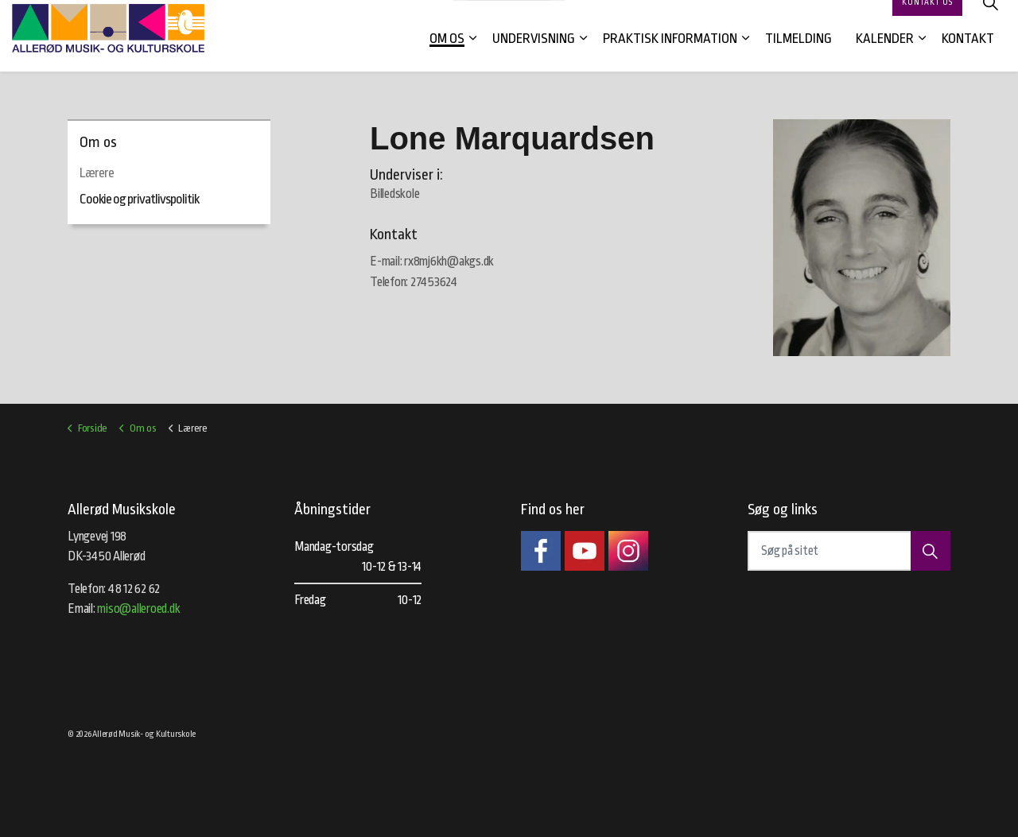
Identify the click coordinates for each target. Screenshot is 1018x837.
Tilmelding (798, 53)
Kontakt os (927, 17)
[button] (930, 551)
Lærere (97, 172)
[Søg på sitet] (849, 551)
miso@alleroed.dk (138, 609)
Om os (446, 53)
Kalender (885, 53)
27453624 (433, 282)
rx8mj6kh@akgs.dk (449, 261)
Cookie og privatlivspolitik (139, 199)
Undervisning (533, 53)
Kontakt (968, 53)
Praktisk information (670, 53)
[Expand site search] (990, 18)
